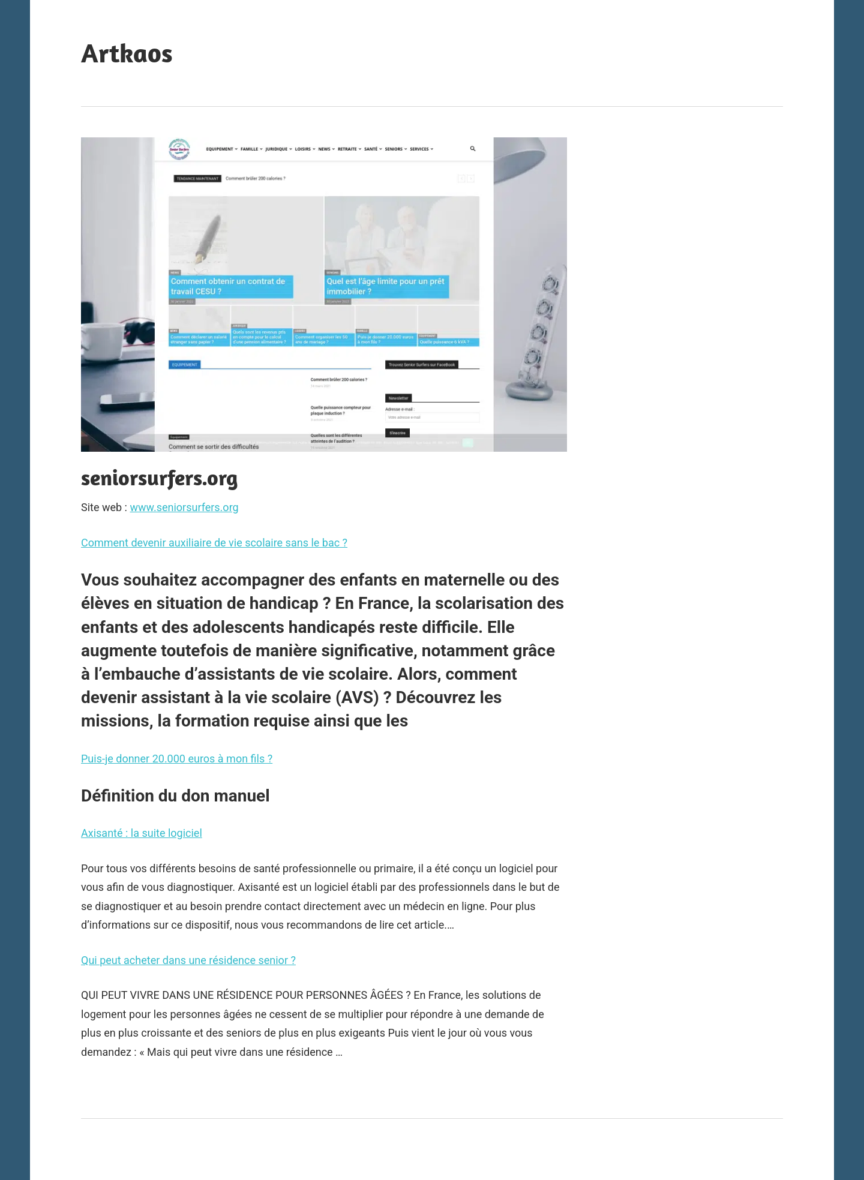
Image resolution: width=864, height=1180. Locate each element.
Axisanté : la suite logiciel (141, 833)
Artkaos (127, 53)
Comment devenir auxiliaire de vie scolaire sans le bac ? (214, 542)
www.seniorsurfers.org (184, 507)
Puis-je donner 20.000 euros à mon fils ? (176, 758)
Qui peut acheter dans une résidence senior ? (188, 960)
